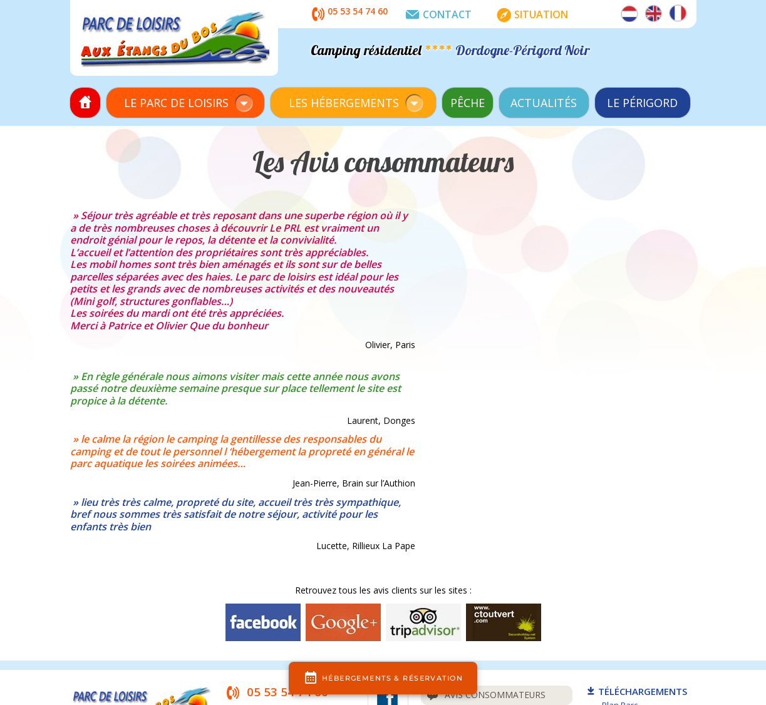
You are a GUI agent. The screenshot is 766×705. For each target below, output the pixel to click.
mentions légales (445, 641)
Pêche (467, 102)
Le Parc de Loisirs (176, 102)
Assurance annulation (492, 588)
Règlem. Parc (626, 568)
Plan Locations (629, 556)
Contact (435, 15)
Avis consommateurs (487, 534)
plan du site (506, 641)
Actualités (543, 102)
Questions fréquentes (490, 561)
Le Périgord (642, 102)
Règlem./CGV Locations (646, 580)
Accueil (85, 103)
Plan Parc (620, 544)
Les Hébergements (344, 102)
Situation (530, 15)
